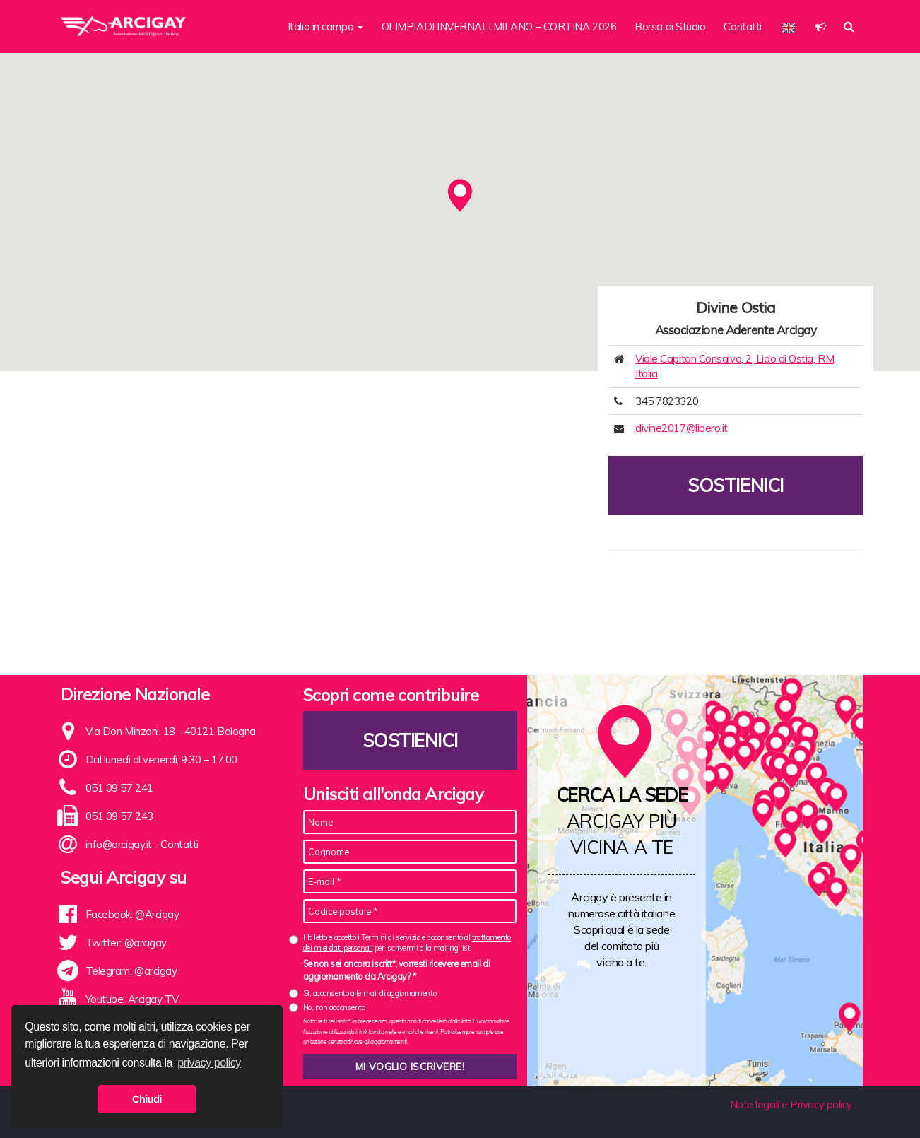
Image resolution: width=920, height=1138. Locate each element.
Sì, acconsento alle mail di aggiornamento (370, 993)
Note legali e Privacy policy (791, 1104)
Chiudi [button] (147, 1099)
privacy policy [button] (209, 1063)
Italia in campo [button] (325, 26)
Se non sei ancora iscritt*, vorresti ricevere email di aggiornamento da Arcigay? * (396, 970)
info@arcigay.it (118, 844)
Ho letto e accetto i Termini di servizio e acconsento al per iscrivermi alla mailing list (407, 942)
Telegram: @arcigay (131, 971)
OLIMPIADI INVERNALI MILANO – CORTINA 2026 (499, 26)
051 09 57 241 (119, 787)
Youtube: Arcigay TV (132, 999)
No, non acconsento (334, 1007)
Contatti (742, 26)
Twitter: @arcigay (126, 942)
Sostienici (736, 485)
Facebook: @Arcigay (132, 914)
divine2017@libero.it (681, 428)
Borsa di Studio (670, 26)
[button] (820, 26)
